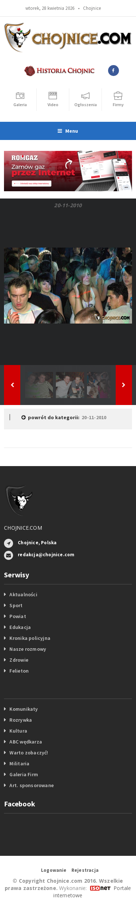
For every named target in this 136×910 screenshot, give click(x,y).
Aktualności (23, 594)
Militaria (19, 763)
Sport (15, 605)
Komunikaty (23, 709)
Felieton (19, 671)
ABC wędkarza (25, 741)
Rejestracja (85, 870)
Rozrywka (20, 720)
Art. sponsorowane (31, 785)
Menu (68, 131)
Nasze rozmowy (27, 649)
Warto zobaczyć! (28, 752)
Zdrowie (18, 660)
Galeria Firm (23, 774)
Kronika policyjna (29, 638)
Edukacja (20, 627)
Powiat (17, 616)
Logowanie (54, 870)
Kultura (18, 730)
